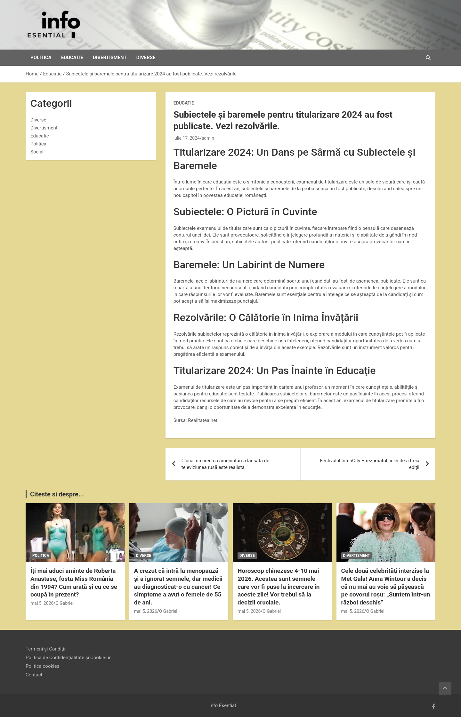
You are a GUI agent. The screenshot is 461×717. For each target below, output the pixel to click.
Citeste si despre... (57, 494)
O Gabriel (64, 603)
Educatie (72, 57)
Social (37, 152)
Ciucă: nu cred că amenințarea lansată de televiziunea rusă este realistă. (226, 464)
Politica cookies (42, 666)
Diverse (146, 57)
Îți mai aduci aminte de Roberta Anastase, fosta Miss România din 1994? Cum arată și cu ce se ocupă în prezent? (73, 582)
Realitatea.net (202, 420)
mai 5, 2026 (41, 603)
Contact (34, 675)
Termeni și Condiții (45, 649)
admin (208, 138)
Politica (41, 57)
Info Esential (222, 705)
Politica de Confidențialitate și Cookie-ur (68, 657)
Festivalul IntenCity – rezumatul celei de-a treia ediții (369, 464)
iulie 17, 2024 (187, 138)
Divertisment (110, 57)
